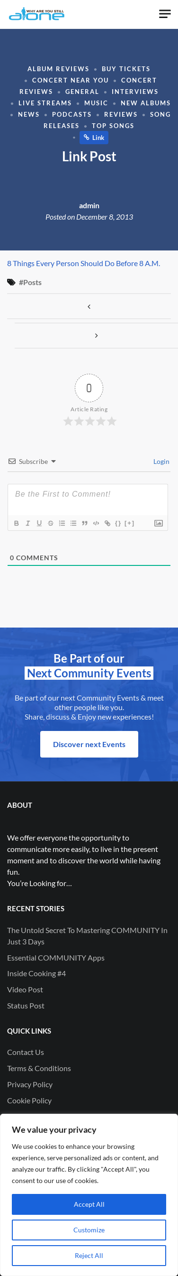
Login (160, 461)
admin (89, 205)
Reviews (121, 114)
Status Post (25, 1005)
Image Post (89, 306)
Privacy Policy (30, 1084)
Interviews (135, 91)
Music (96, 103)
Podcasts (72, 114)
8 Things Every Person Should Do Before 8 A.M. (83, 263)
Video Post (25, 989)
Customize (89, 1230)
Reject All (89, 1255)
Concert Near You (70, 80)
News (29, 114)
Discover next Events (89, 744)
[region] (89, 1195)
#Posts (30, 282)
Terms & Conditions (39, 1068)
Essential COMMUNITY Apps (56, 957)
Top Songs (113, 125)
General (82, 91)
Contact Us (25, 1051)
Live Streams (45, 103)
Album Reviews (58, 69)
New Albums (146, 103)
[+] (130, 523)
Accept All (89, 1204)
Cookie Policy (29, 1100)
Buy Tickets (126, 69)
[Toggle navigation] (165, 14)
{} (118, 523)
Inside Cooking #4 (36, 973)
